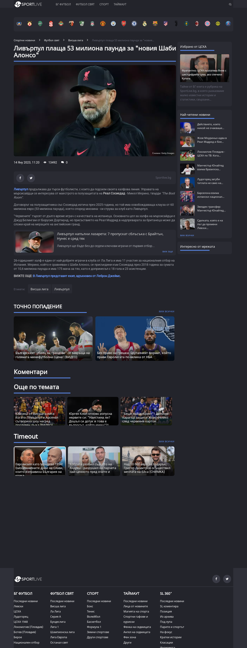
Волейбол (93, 616)
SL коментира (169, 606)
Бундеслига (58, 622)
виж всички (187, 235)
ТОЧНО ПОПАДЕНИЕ (38, 306)
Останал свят (59, 642)
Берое (18, 637)
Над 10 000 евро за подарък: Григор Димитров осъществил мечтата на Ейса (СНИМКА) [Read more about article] (147, 468)
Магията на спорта (136, 611)
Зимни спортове (98, 632)
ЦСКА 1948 (21, 622)
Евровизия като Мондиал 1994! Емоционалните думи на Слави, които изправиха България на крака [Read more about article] (39, 469)
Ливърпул (21, 189)
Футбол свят (85, 4)
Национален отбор (26, 642)
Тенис (91, 611)
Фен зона (130, 637)
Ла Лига (55, 611)
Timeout (26, 436)
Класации (166, 642)
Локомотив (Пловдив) (28, 627)
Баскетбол (94, 622)
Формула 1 (94, 627)
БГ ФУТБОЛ (63, 4)
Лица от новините (136, 606)
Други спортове (97, 637)
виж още (167, 251)
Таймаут (120, 4)
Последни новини (26, 601)
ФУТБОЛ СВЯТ (62, 593)
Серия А (55, 616)
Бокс (90, 606)
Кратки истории (170, 637)
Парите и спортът (172, 627)
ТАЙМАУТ (131, 593)
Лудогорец (21, 616)
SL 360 (166, 593)
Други (127, 642)
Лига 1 (54, 627)
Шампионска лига (62, 632)
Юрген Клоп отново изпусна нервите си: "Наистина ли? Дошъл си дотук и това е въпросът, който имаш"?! (90, 419)
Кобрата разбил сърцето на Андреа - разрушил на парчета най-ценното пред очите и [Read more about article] (93, 468)
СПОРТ (92, 593)
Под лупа (166, 622)
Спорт (104, 4)
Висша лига (39, 289)
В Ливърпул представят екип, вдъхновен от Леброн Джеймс (76, 276)
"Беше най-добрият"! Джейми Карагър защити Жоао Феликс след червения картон (145, 417)
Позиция (166, 611)
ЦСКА (17, 611)
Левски (18, 606)
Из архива (167, 616)
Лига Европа (58, 637)
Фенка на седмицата (137, 627)
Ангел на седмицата (137, 632)
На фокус (166, 632)
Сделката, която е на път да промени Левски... (210, 224)
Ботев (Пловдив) (25, 632)
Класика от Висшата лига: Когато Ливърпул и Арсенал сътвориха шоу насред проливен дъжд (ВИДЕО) (36, 419)
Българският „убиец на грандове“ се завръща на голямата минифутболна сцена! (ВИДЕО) (52, 355)
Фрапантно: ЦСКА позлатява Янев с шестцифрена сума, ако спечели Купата (204, 74)
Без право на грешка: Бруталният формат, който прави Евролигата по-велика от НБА (134, 355)
